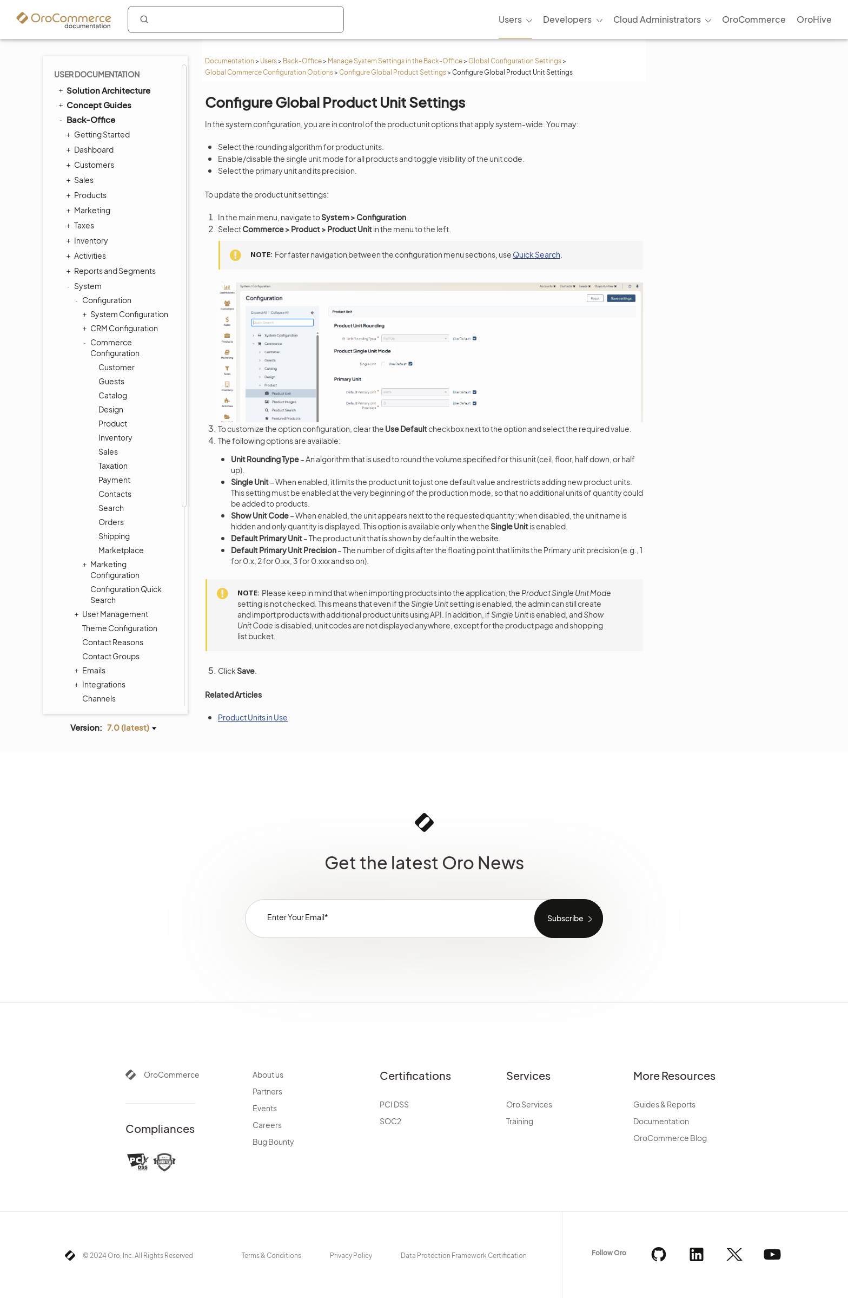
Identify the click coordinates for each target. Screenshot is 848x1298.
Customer (116, 367)
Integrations (101, 684)
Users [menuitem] (510, 19)
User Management (112, 613)
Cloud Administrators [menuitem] (657, 19)
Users (268, 61)
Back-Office (302, 61)
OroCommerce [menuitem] (754, 19)
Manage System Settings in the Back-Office (395, 61)
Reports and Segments (112, 270)
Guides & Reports (664, 1104)
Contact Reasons (112, 642)
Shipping (114, 536)
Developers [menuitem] (567, 19)
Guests (111, 381)
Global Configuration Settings (514, 61)
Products (88, 194)
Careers (267, 1125)
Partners (267, 1091)
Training (519, 1121)
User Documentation (97, 74)
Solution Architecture (103, 89)
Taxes (81, 225)
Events (265, 1108)
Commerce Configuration (112, 347)
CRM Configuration (121, 328)
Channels (99, 698)
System (85, 285)
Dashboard (91, 149)
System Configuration (126, 314)
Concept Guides (94, 104)
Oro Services (529, 1104)
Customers (91, 164)
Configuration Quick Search (126, 594)
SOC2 (390, 1121)
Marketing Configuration (112, 569)
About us (268, 1074)
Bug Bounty (273, 1141)
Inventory (88, 240)
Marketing (89, 210)
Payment (114, 479)
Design (110, 409)
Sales (81, 179)
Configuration (104, 299)
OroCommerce (172, 1074)
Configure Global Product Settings (392, 72)
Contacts (114, 494)
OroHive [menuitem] (814, 19)
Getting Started (99, 134)
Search (111, 508)
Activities (87, 255)
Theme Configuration (119, 628)
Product (112, 423)
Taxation (113, 465)
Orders (111, 522)
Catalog (112, 395)
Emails (91, 670)
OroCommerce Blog (670, 1138)
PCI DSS (394, 1104)
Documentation (229, 61)
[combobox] (235, 19)
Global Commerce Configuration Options (269, 72)
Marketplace (121, 550)
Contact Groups (111, 656)
